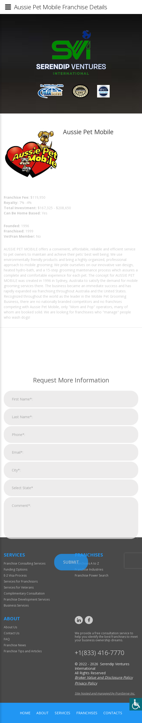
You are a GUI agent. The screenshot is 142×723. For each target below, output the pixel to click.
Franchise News (15, 645)
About (42, 713)
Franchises (86, 713)
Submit (71, 635)
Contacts (112, 713)
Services (62, 713)
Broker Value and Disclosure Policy (104, 677)
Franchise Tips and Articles (23, 651)
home (25, 713)
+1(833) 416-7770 (99, 653)
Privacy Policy (86, 683)
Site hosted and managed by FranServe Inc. (105, 693)
